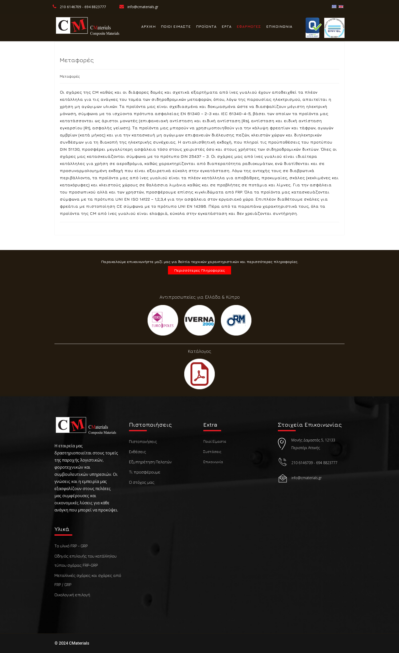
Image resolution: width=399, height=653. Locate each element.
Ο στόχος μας (141, 482)
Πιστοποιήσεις (143, 441)
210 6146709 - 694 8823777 (83, 6)
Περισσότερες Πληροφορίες (199, 270)
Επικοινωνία (213, 462)
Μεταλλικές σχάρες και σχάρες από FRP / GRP (87, 580)
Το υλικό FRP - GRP (71, 546)
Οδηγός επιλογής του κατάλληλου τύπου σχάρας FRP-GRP (85, 560)
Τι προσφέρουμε (144, 472)
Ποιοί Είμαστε (214, 441)
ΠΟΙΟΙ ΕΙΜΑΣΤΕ (176, 26)
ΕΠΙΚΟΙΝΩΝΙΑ (279, 26)
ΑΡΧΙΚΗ (148, 26)
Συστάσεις (212, 451)
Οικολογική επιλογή (72, 594)
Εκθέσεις (137, 451)
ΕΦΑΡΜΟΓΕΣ (249, 26)
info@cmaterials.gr (142, 6)
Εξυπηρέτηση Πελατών (150, 462)
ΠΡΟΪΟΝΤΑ (206, 26)
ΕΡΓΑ (227, 26)
